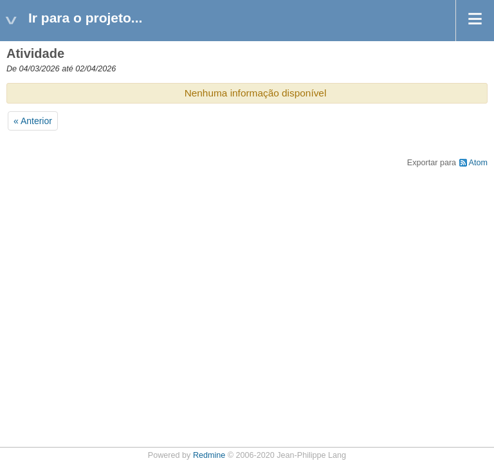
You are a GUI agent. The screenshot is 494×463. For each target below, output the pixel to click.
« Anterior (33, 121)
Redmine (209, 455)
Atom (478, 162)
